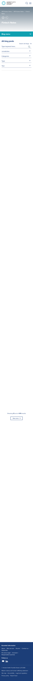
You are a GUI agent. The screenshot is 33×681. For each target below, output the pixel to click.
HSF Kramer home (7, 11)
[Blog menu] (16, 34)
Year (3, 66)
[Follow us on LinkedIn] (7, 661)
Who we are (10, 648)
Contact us (25, 648)
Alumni (18, 648)
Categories (5, 56)
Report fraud (13, 676)
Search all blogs (24, 44)
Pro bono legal (6, 653)
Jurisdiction (5, 51)
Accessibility (11, 673)
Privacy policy (5, 676)
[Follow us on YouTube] (3, 661)
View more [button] (16, 418)
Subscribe (5, 650)
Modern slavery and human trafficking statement (15, 670)
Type (3, 61)
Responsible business (8, 655)
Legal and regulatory (21, 673)
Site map (4, 673)
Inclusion (15, 653)
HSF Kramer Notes (19, 11)
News (3, 648)
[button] (26, 3)
